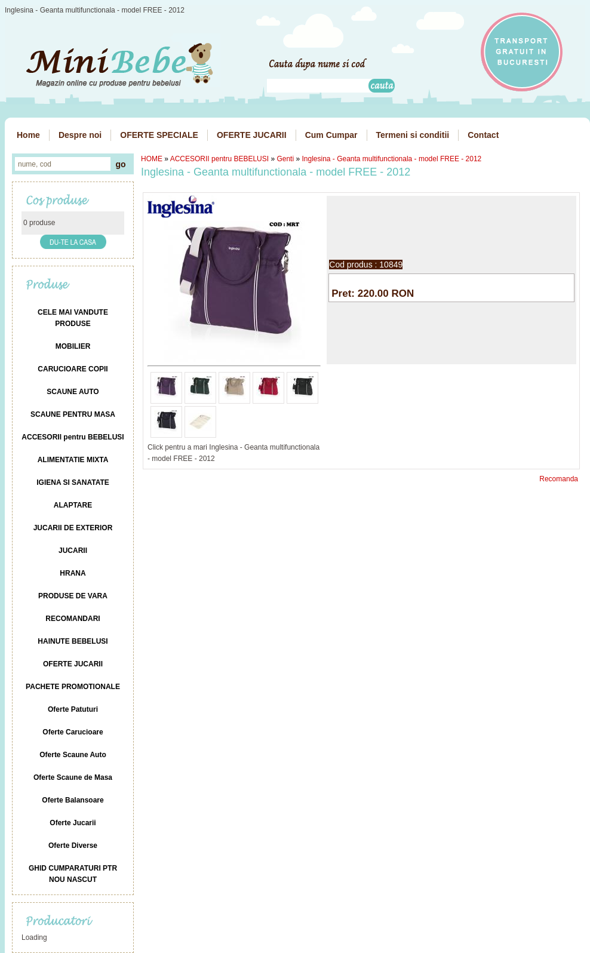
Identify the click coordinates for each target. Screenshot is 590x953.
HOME (151, 159)
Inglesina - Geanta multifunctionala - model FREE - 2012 (391, 159)
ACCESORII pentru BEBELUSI (219, 159)
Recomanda (558, 479)
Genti (285, 159)
